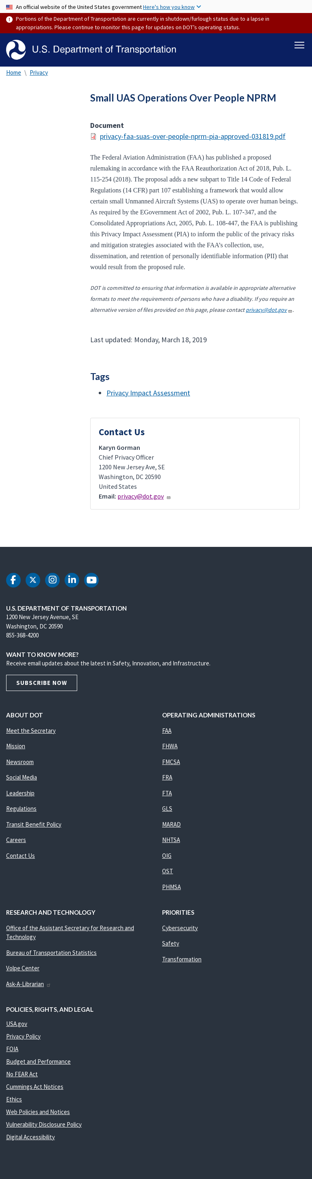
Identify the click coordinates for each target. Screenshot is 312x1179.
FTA (167, 793)
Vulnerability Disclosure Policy (44, 1124)
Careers (16, 840)
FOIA (12, 1049)
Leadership (20, 793)
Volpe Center (22, 968)
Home (13, 72)
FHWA (170, 746)
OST (167, 871)
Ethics (14, 1099)
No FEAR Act (22, 1074)
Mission (15, 746)
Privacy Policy (23, 1036)
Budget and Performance (38, 1061)
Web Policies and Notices (38, 1112)
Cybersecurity (180, 928)
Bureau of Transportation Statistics (51, 953)
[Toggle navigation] (299, 45)
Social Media (21, 777)
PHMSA (171, 887)
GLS (167, 808)
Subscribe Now (41, 683)
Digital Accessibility (30, 1137)
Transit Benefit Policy (33, 824)
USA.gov (16, 1024)
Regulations (21, 808)
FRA (167, 777)
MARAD (171, 824)
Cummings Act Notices (34, 1086)
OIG (166, 855)
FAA (166, 730)
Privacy (39, 72)
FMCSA (171, 762)
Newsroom (20, 762)
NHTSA (171, 840)
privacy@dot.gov (269, 309)
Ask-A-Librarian (28, 984)
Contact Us (20, 855)
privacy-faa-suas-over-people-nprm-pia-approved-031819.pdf (193, 136)
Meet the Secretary (31, 730)
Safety (170, 943)
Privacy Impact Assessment (148, 392)
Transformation (182, 959)
